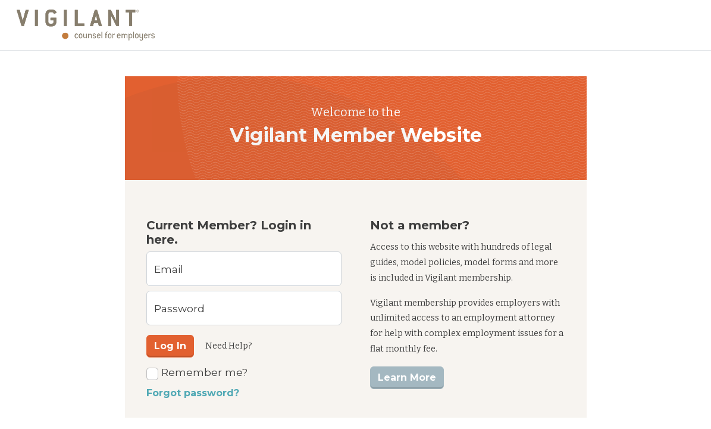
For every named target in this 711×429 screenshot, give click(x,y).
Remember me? (197, 373)
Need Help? (228, 346)
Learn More (407, 377)
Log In (170, 346)
